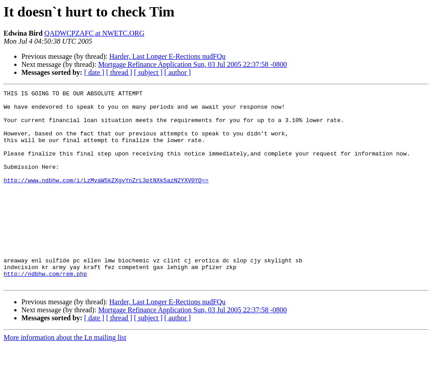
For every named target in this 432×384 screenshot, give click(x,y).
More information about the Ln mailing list (65, 376)
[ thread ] (119, 72)
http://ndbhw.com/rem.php (45, 311)
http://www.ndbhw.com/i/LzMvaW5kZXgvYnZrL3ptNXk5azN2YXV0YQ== (106, 199)
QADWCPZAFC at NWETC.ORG (94, 33)
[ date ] (94, 72)
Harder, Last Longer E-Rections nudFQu (167, 56)
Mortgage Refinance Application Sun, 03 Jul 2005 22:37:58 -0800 (192, 64)
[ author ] (177, 72)
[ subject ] (148, 72)
